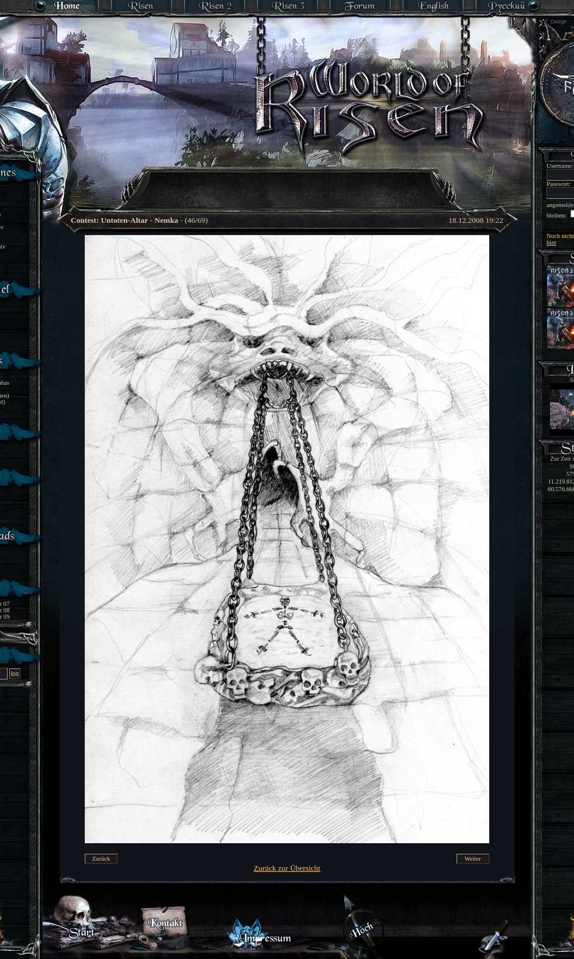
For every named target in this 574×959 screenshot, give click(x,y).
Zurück (101, 858)
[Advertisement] (287, 181)
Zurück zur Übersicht (287, 868)
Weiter (473, 858)
